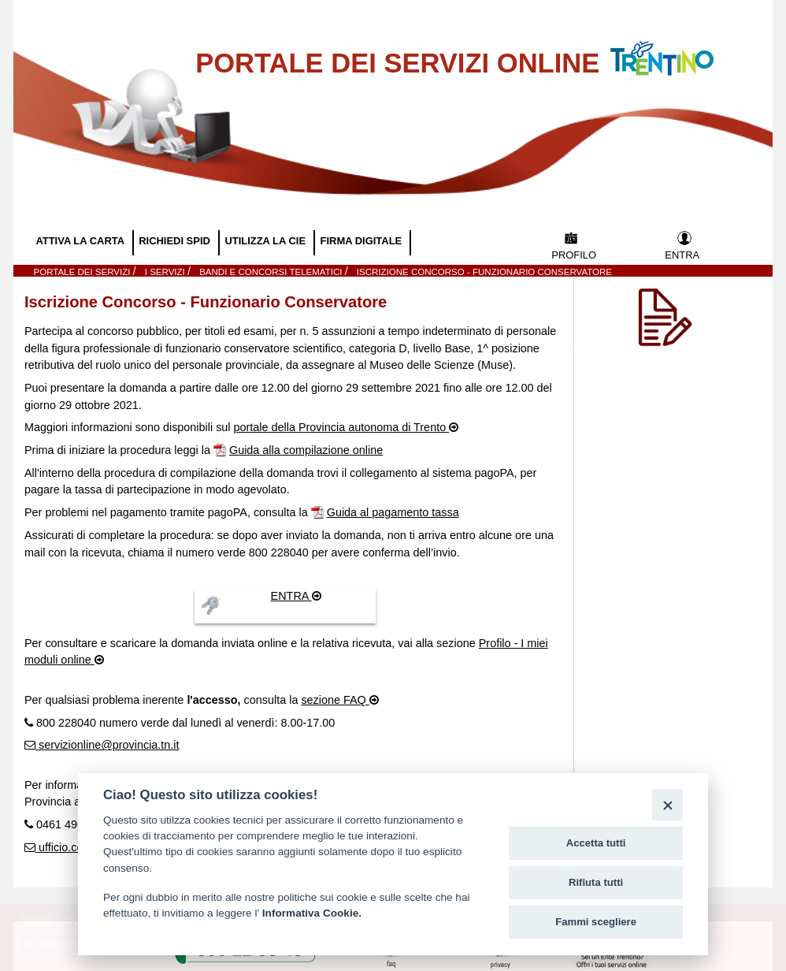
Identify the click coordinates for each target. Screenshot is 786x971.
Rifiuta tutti (596, 882)
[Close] (667, 804)
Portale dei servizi (83, 272)
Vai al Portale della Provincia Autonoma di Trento (678, 48)
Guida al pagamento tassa (393, 512)
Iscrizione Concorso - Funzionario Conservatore (484, 272)
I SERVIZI (166, 272)
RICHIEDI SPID (176, 241)
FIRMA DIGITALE (363, 241)
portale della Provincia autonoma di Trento (342, 427)
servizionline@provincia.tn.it (107, 744)
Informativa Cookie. (311, 913)
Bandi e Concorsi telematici (272, 272)
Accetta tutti (596, 843)
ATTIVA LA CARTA (81, 241)
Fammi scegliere (595, 922)
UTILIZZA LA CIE (266, 241)
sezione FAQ (335, 700)
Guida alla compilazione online (306, 450)
